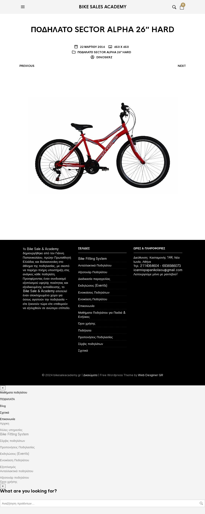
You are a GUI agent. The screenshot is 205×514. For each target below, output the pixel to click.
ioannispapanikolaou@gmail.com (158, 270)
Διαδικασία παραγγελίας (94, 279)
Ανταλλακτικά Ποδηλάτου (94, 265)
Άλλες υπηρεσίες (11, 430)
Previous (26, 66)
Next (182, 66)
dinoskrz (104, 57)
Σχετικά (83, 350)
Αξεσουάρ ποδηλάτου (14, 477)
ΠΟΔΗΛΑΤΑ (7, 399)
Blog (3, 406)
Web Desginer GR (150, 375)
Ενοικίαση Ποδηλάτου (92, 299)
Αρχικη (4, 423)
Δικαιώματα (90, 375)
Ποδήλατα (84, 330)
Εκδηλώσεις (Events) (92, 285)
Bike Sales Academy (102, 6)
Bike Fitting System (92, 258)
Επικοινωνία (86, 306)
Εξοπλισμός (8, 467)
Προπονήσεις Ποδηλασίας (95, 337)
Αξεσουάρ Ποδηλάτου (92, 272)
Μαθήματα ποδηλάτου (13, 392)
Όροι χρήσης (86, 323)
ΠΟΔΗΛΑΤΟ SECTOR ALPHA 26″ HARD (104, 52)
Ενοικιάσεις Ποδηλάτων (94, 292)
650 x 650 (121, 47)
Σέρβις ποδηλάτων (90, 344)
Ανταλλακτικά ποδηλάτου (16, 471)
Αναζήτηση (201, 503)
